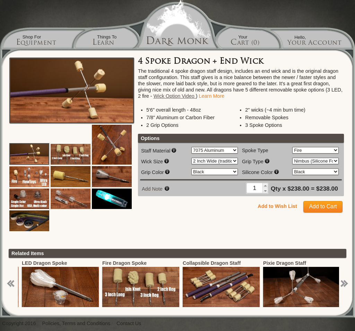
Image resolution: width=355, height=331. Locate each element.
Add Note (152, 189)
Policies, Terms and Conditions (76, 323)
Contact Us (128, 323)
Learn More (212, 96)
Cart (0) (245, 43)
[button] (265, 185)
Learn (103, 43)
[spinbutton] (254, 188)
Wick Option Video (175, 96)
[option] (73, 283)
